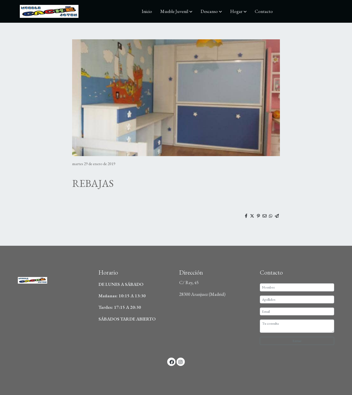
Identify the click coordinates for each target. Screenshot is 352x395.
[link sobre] (55, 281)
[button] (176, 11)
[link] (49, 11)
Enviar (297, 340)
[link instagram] (180, 361)
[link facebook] (171, 361)
